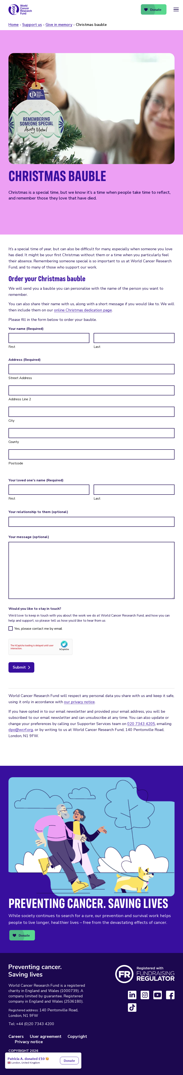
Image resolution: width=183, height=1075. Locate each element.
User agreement (45, 1036)
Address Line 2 (19, 399)
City (11, 420)
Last (97, 346)
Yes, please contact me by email (38, 628)
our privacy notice (79, 701)
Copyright (77, 1036)
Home (13, 24)
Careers (16, 1036)
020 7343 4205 (141, 723)
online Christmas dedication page (83, 310)
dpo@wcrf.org (20, 729)
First (11, 346)
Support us (32, 24)
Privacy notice (29, 1041)
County (13, 442)
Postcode (15, 463)
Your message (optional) (28, 537)
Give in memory (59, 24)
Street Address (20, 378)
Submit (19, 667)
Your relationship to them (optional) (38, 512)
